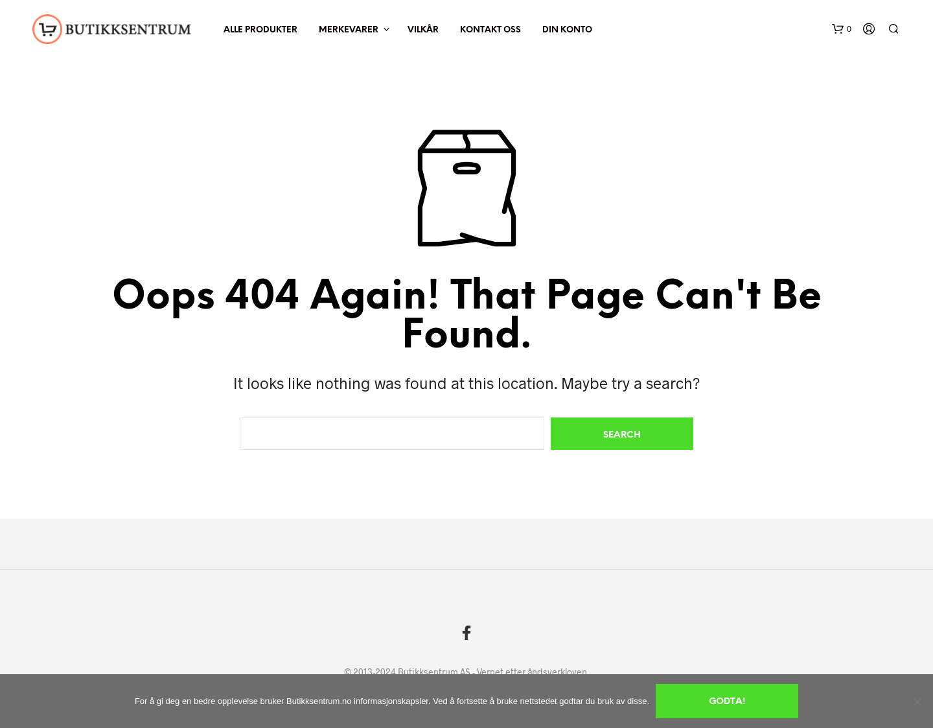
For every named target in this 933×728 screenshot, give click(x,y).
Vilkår (423, 30)
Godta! (727, 702)
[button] (841, 29)
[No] (916, 701)
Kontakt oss (490, 30)
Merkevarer (348, 30)
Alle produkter (260, 30)
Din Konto (567, 30)
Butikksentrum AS (434, 672)
